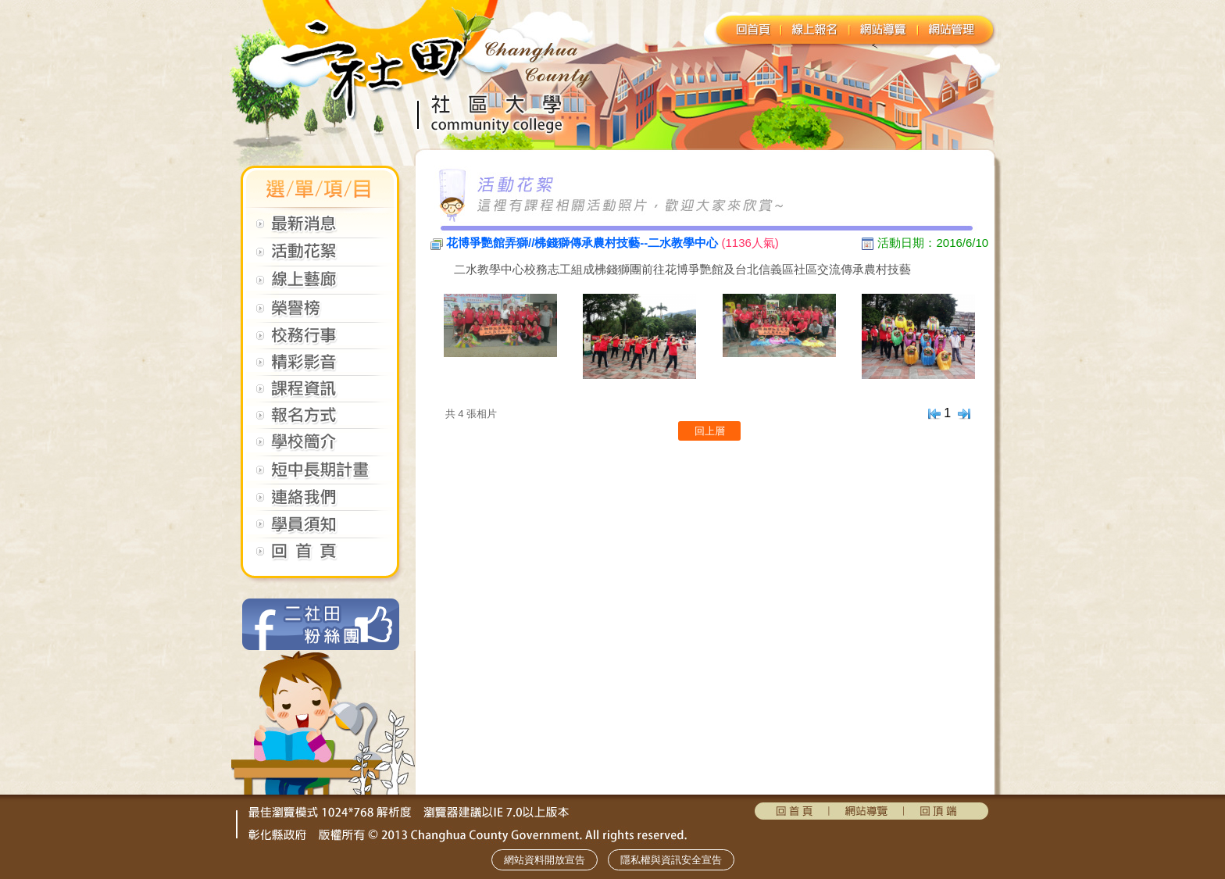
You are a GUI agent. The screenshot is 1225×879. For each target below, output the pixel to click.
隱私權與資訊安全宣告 (671, 860)
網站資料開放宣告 (544, 860)
